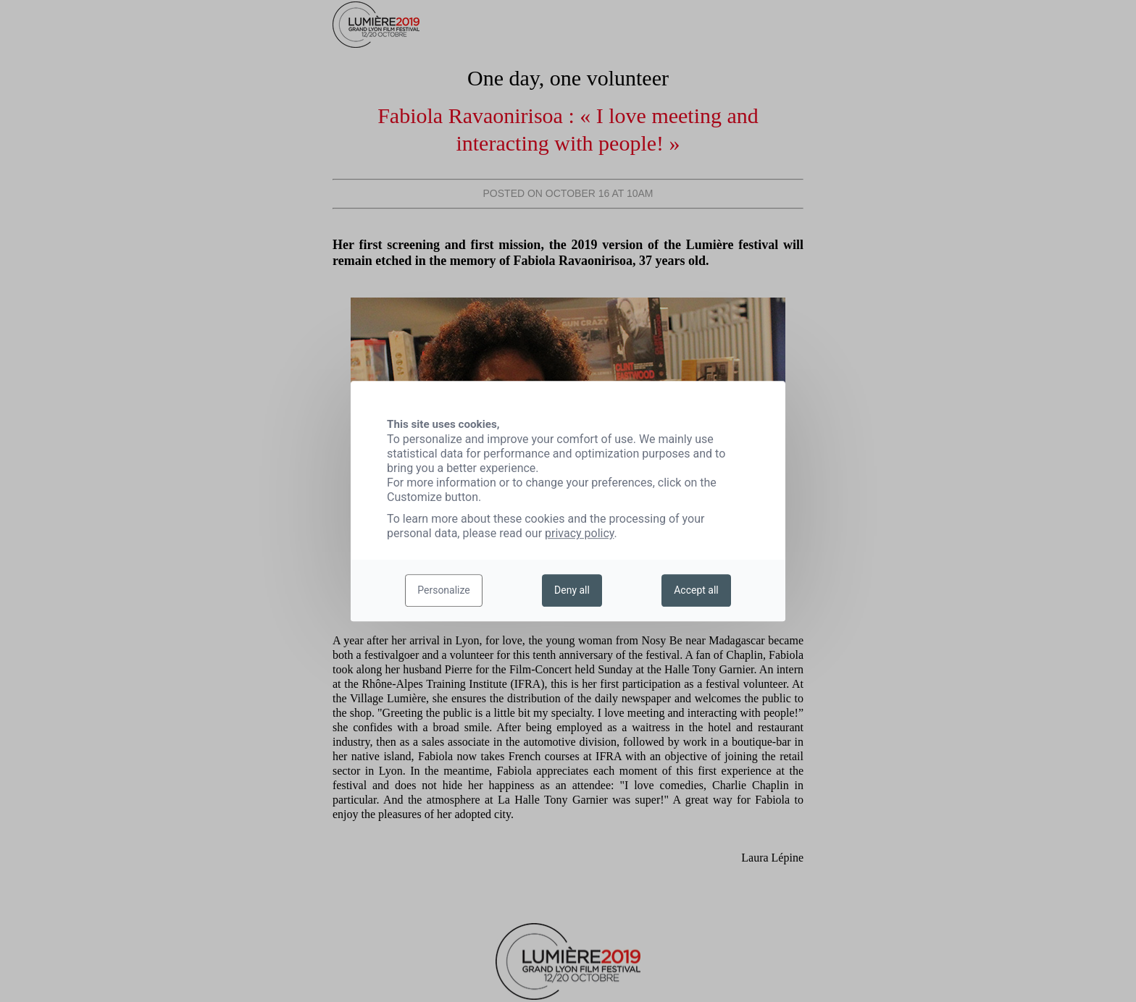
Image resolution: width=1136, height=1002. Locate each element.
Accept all (696, 591)
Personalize (443, 591)
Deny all (572, 591)
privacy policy (579, 533)
